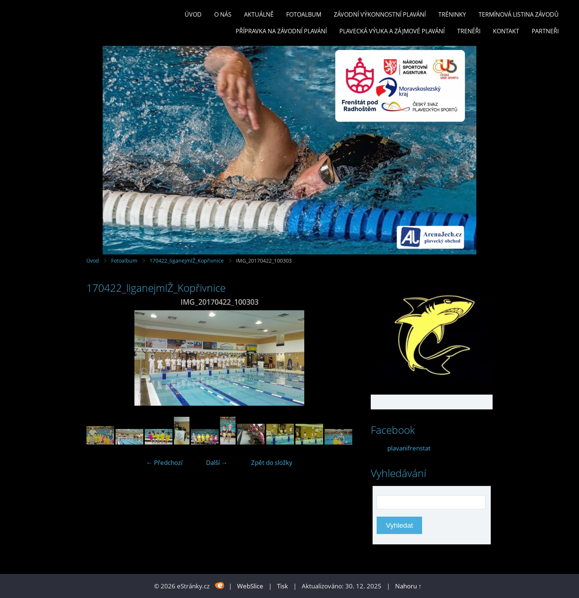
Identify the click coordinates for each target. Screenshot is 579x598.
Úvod (193, 14)
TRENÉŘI (468, 31)
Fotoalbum (303, 14)
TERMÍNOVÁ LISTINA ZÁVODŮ (519, 14)
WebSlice (250, 586)
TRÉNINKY (452, 14)
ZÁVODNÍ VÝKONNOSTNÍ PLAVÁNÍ (380, 14)
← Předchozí (164, 462)
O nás (223, 14)
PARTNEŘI (545, 31)
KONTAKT (506, 31)
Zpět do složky (271, 462)
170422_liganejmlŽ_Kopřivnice (187, 260)
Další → (216, 462)
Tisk (282, 586)
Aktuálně (259, 14)
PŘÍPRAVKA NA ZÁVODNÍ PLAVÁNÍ (281, 31)
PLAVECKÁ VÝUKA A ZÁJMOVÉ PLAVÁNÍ (392, 31)
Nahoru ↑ (408, 586)
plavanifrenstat (409, 448)
